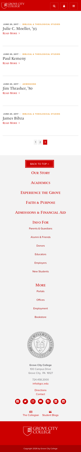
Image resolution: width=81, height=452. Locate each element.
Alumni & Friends (41, 237)
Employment (40, 308)
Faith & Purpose (40, 202)
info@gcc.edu (41, 383)
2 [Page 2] (40, 142)
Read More (11, 33)
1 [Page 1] (35, 142)
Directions (40, 390)
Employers (40, 263)
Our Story (40, 172)
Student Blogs (50, 414)
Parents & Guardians (40, 228)
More (40, 285)
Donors (40, 245)
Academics (40, 182)
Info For (40, 222)
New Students (40, 271)
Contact (40, 394)
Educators (40, 254)
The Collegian (31, 414)
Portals (40, 291)
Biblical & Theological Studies (41, 24)
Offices (40, 300)
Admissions (29, 84)
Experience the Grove (41, 192)
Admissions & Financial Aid (40, 212)
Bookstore (40, 317)
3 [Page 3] (45, 142)
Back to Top (39, 164)
